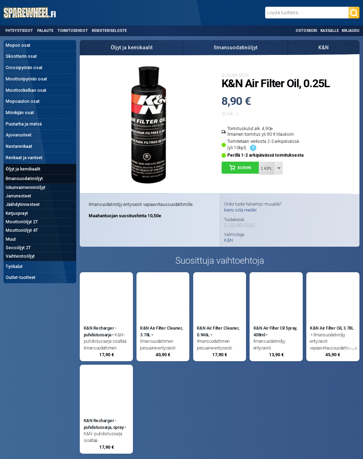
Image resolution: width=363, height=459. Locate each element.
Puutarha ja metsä (24, 124)
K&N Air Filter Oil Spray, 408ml (275, 331)
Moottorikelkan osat (26, 90)
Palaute (45, 30)
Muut (11, 239)
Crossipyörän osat (24, 67)
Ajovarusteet (19, 135)
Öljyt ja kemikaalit (23, 169)
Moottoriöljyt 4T (22, 230)
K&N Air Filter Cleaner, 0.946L (218, 331)
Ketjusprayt (17, 213)
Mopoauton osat (23, 101)
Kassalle (329, 30)
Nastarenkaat (19, 146)
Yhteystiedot (19, 30)
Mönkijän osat (20, 112)
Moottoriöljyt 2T (22, 221)
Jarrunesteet (18, 196)
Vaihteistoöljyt (20, 256)
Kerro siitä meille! (240, 210)
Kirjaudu (350, 30)
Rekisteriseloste (109, 30)
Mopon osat (18, 45)
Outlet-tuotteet (20, 277)
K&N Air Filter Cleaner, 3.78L (161, 331)
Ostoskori (306, 30)
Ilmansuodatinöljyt (24, 178)
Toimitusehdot (72, 30)
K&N (323, 47)
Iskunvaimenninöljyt (25, 187)
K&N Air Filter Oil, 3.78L (331, 328)
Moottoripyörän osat (26, 79)
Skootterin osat (21, 56)
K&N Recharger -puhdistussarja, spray (104, 424)
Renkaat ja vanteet (24, 157)
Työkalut (14, 266)
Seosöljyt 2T (18, 247)
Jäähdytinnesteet (23, 204)
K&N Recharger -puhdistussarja (100, 331)
